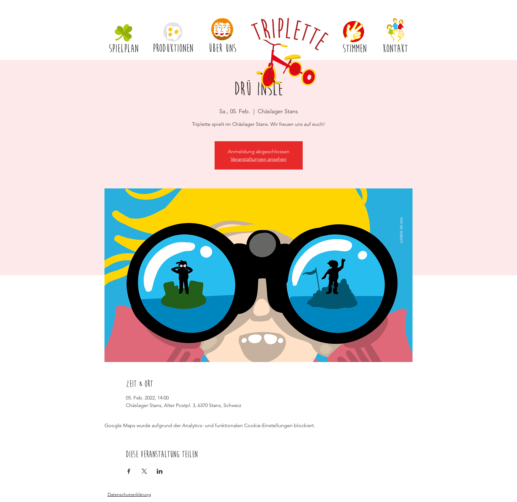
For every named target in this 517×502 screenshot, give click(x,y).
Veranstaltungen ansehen (259, 159)
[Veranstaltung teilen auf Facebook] (129, 471)
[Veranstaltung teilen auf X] (144, 471)
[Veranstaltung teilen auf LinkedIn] (160, 471)
